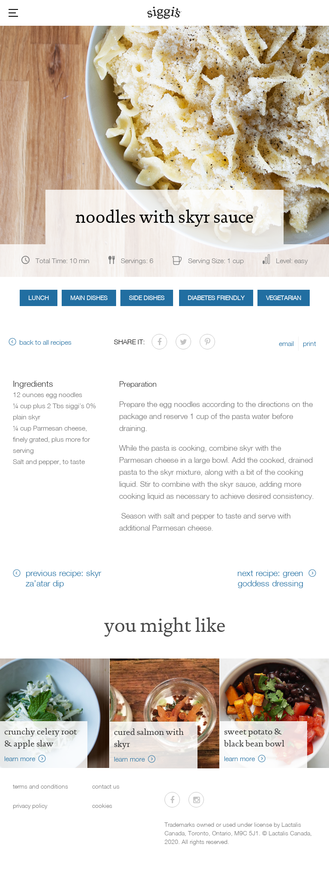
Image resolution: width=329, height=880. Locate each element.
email (286, 343)
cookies (102, 805)
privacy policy (30, 805)
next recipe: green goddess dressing (270, 577)
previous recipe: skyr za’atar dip (63, 577)
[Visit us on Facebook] (172, 799)
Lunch (38, 297)
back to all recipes (45, 342)
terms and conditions (40, 786)
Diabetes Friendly (216, 297)
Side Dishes (146, 297)
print (309, 343)
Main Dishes (89, 297)
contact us (106, 786)
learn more (19, 758)
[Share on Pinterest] (207, 341)
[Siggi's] (164, 12)
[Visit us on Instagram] (196, 799)
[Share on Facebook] (159, 341)
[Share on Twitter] (183, 341)
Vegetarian (283, 297)
